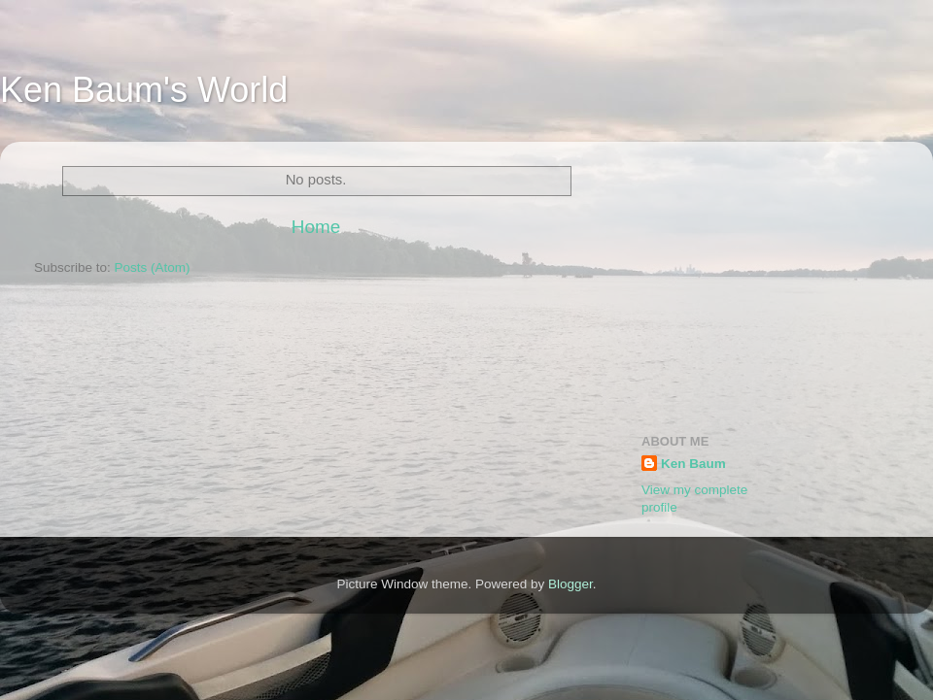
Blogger (570, 584)
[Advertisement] (770, 277)
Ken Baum (693, 463)
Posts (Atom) (152, 267)
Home (316, 227)
